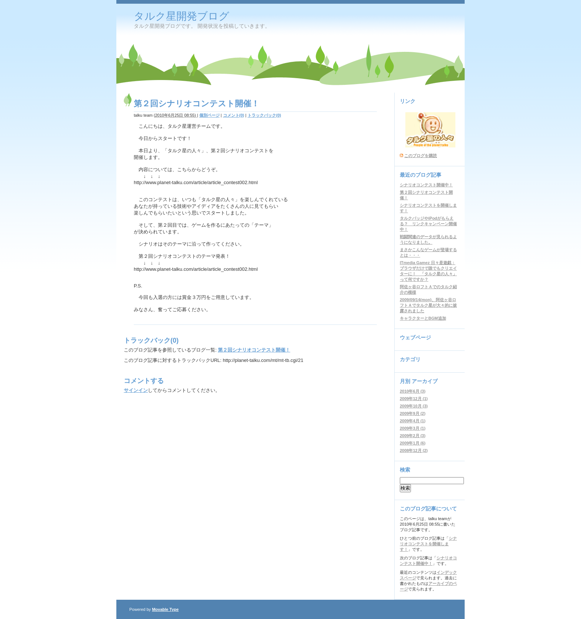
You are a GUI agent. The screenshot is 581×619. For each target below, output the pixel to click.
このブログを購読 (420, 155)
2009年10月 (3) (414, 406)
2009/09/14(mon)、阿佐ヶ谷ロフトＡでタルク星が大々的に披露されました (428, 305)
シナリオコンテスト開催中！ (426, 185)
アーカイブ (425, 381)
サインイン (136, 390)
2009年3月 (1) (412, 428)
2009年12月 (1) (414, 398)
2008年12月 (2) (414, 450)
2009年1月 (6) (412, 443)
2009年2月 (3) (412, 435)
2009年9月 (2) (412, 413)
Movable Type (165, 609)
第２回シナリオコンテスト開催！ (254, 350)
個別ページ (209, 115)
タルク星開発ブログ (181, 16)
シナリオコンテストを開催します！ (428, 544)
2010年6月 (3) (412, 391)
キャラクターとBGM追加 (423, 318)
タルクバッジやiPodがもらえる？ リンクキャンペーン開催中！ (428, 224)
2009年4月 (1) (412, 421)
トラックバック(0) (264, 115)
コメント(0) (233, 115)
